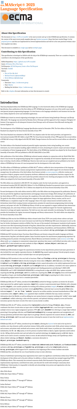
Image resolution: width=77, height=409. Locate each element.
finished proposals (42, 39)
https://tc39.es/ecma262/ (20, 37)
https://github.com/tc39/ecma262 (24, 62)
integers (53, 286)
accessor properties (52, 172)
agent (10, 241)
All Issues (9, 64)
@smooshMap (20, 76)
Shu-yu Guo (8, 73)
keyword (51, 323)
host (26, 294)
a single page (24, 48)
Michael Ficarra (10, 76)
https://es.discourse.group (20, 83)
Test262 (10, 69)
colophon (12, 91)
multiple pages (37, 48)
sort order (8, 319)
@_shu (15, 73)
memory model (65, 239)
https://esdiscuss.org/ (26, 87)
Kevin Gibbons (9, 78)
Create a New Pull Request (30, 66)
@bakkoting (18, 78)
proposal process (6, 41)
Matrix (10, 85)
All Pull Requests (15, 66)
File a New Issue (17, 64)
